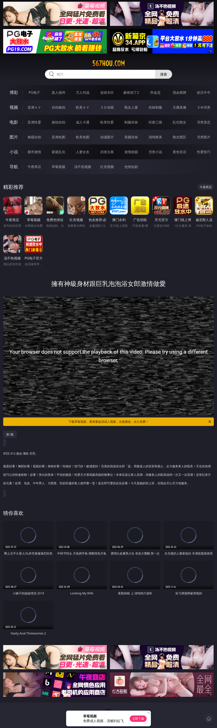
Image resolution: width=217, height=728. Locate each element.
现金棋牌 (179, 92)
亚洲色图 (58, 137)
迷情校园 (131, 152)
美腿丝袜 (131, 137)
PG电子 (34, 92)
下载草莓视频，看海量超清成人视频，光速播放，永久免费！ (140, 421)
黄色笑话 (179, 152)
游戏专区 (107, 92)
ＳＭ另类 (203, 107)
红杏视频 (107, 166)
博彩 (14, 92)
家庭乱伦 (58, 152)
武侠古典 (107, 152)
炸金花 (155, 92)
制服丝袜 (131, 122)
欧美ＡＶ (82, 107)
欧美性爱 (107, 122)
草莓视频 (58, 166)
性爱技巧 (203, 152)
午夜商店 (34, 166)
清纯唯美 (155, 137)
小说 (14, 152)
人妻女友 (82, 152)
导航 (14, 166)
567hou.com (108, 63)
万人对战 (82, 92)
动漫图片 (107, 137)
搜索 (163, 74)
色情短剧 (131, 166)
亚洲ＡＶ (34, 107)
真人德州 (58, 92)
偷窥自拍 (34, 137)
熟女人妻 (131, 107)
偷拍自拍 (58, 122)
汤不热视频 (82, 166)
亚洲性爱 (34, 122)
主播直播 (179, 107)
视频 (14, 107)
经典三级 (155, 122)
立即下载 (138, 719)
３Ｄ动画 (107, 107)
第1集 (10, 434)
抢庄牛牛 (203, 92)
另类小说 (155, 152)
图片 (14, 137)
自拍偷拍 (58, 107)
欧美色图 (82, 137)
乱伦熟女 (179, 122)
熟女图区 (179, 137)
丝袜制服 (155, 107)
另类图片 (203, 137)
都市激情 (34, 152)
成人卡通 (82, 122)
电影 (14, 122)
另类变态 (203, 122)
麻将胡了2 (131, 92)
